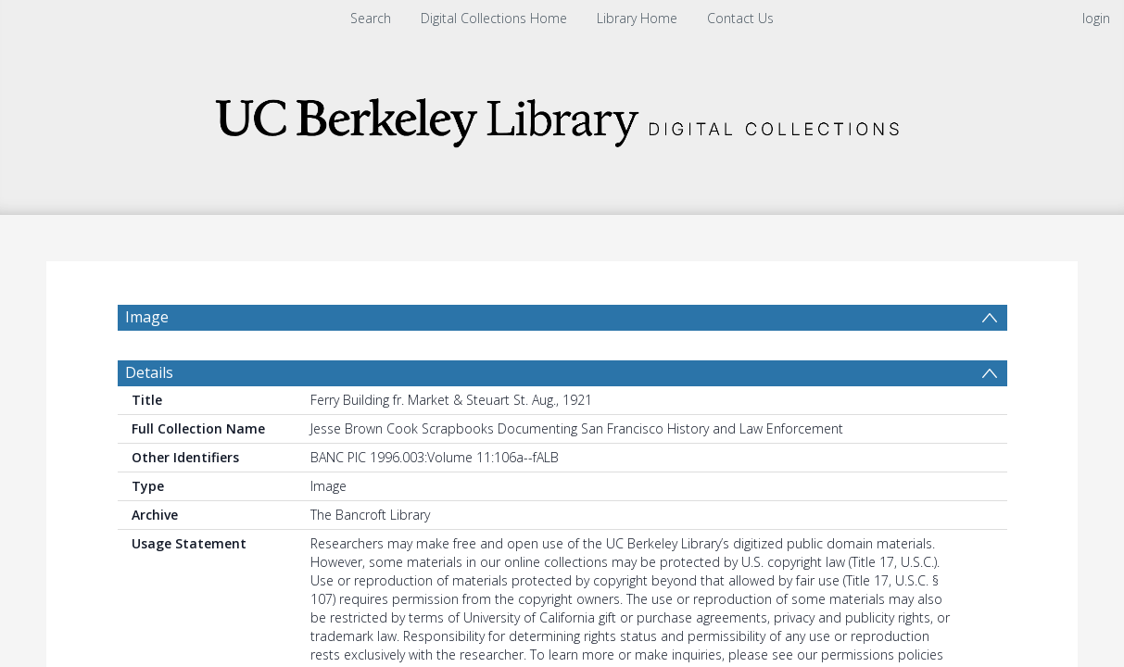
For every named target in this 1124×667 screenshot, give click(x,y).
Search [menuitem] (370, 18)
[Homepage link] (562, 117)
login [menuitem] (1096, 18)
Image (147, 317)
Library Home (637, 18)
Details (149, 372)
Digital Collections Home (494, 18)
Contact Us (740, 18)
